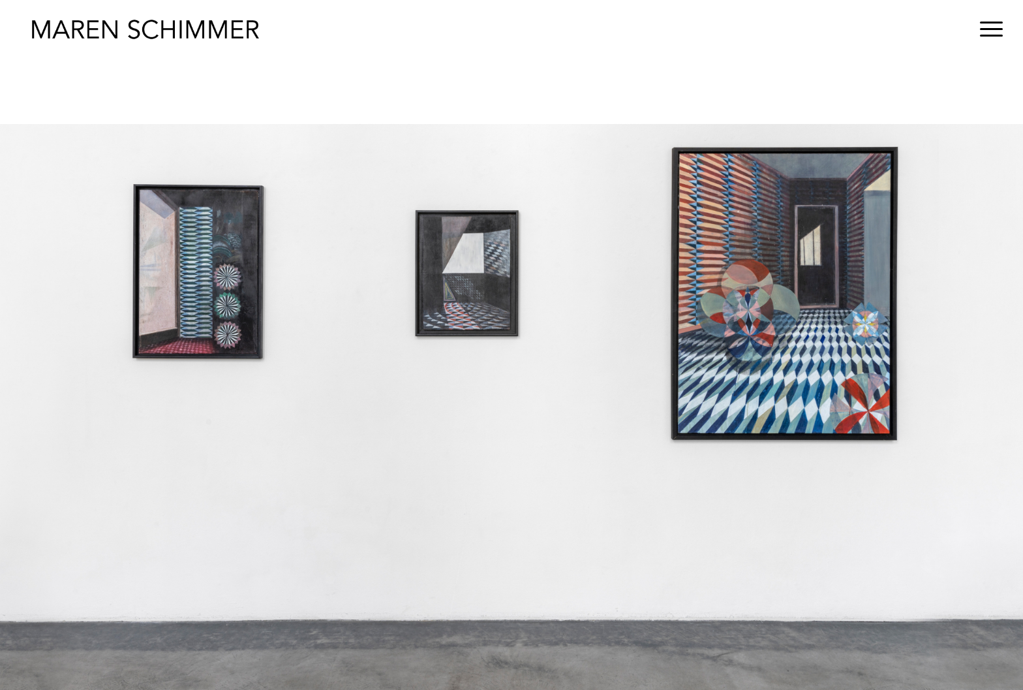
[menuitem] (987, 29)
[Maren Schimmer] (145, 29)
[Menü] (987, 29)
